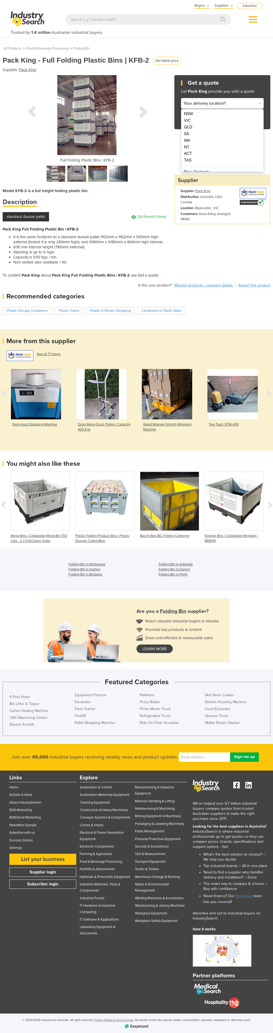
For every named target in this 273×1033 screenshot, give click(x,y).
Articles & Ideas (20, 795)
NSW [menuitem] (188, 113)
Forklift (80, 716)
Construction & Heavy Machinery (104, 810)
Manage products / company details (203, 285)
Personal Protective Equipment (157, 839)
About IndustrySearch (25, 802)
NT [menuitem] (186, 147)
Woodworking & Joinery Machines (160, 906)
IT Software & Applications (99, 919)
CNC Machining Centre (28, 717)
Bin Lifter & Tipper (24, 704)
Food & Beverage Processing (47, 48)
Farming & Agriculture (96, 854)
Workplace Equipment (151, 913)
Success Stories (21, 840)
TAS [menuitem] (187, 160)
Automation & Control (96, 787)
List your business (43, 859)
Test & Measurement (150, 854)
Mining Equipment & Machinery (158, 816)
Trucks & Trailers (147, 869)
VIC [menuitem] (187, 120)
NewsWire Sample (23, 825)
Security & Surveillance (152, 846)
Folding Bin (81, 48)
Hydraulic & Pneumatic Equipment (105, 877)
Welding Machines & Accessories (159, 898)
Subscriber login (42, 884)
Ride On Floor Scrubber (159, 722)
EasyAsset (243, 896)
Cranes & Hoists (91, 825)
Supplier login (43, 872)
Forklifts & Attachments (97, 869)
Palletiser (147, 695)
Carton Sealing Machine (29, 710)
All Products (12, 48)
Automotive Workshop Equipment (104, 795)
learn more (154, 648)
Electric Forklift (22, 724)
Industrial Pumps (92, 898)
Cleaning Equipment (95, 802)
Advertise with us (22, 833)
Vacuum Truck (216, 716)
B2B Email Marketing (25, 817)
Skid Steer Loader (219, 695)
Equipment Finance (90, 695)
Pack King (27, 69)
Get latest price (166, 61)
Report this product (254, 285)
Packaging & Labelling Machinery (159, 824)
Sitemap (15, 848)
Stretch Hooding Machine (226, 702)
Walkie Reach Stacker (222, 722)
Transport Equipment (150, 862)
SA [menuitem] (186, 133)
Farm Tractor (85, 709)
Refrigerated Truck (155, 716)
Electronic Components (97, 846)
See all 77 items (49, 354)
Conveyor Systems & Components (105, 817)
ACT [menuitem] (188, 153)
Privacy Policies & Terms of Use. (114, 1020)
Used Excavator (218, 709)
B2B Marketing (20, 810)
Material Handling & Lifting (154, 801)
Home (13, 787)
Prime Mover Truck (155, 709)
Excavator (83, 702)
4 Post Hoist (20, 697)
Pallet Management (149, 831)
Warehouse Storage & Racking (157, 877)
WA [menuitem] (187, 140)
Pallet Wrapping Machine (95, 722)
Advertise (250, 6)
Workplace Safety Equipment (156, 921)
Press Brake (150, 702)
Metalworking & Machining (155, 809)
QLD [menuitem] (188, 127)
